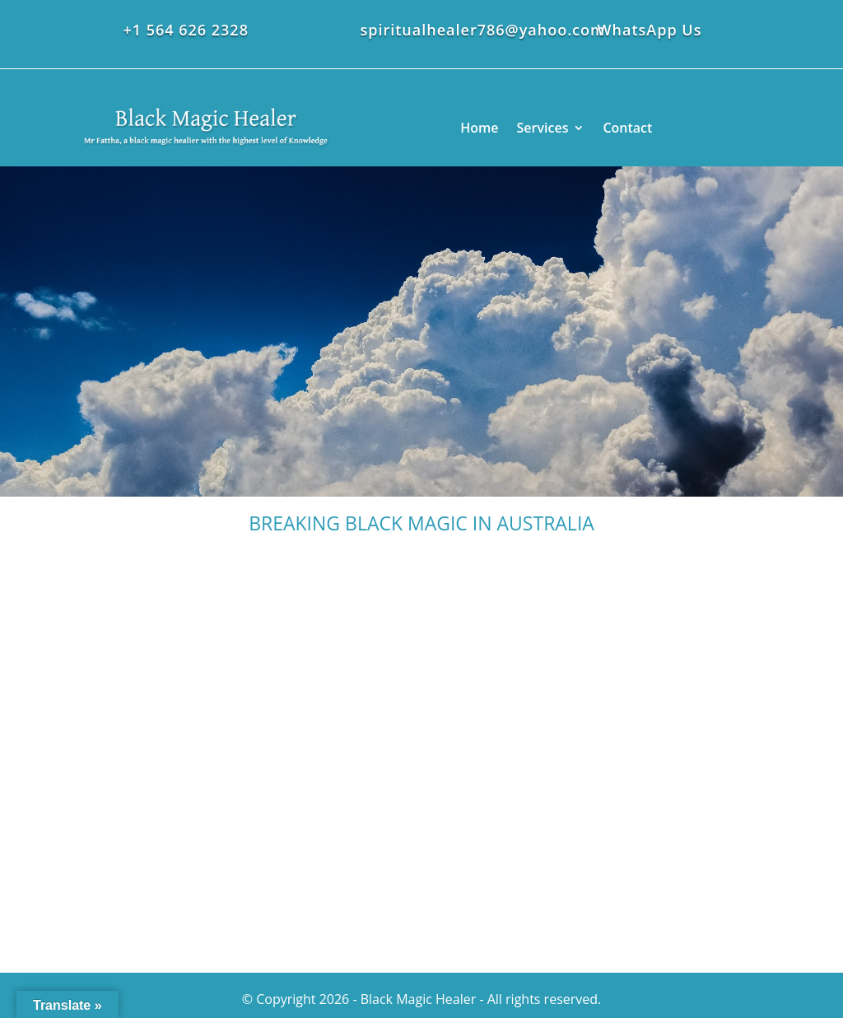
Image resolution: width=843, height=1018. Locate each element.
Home (479, 128)
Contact (627, 128)
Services (543, 128)
